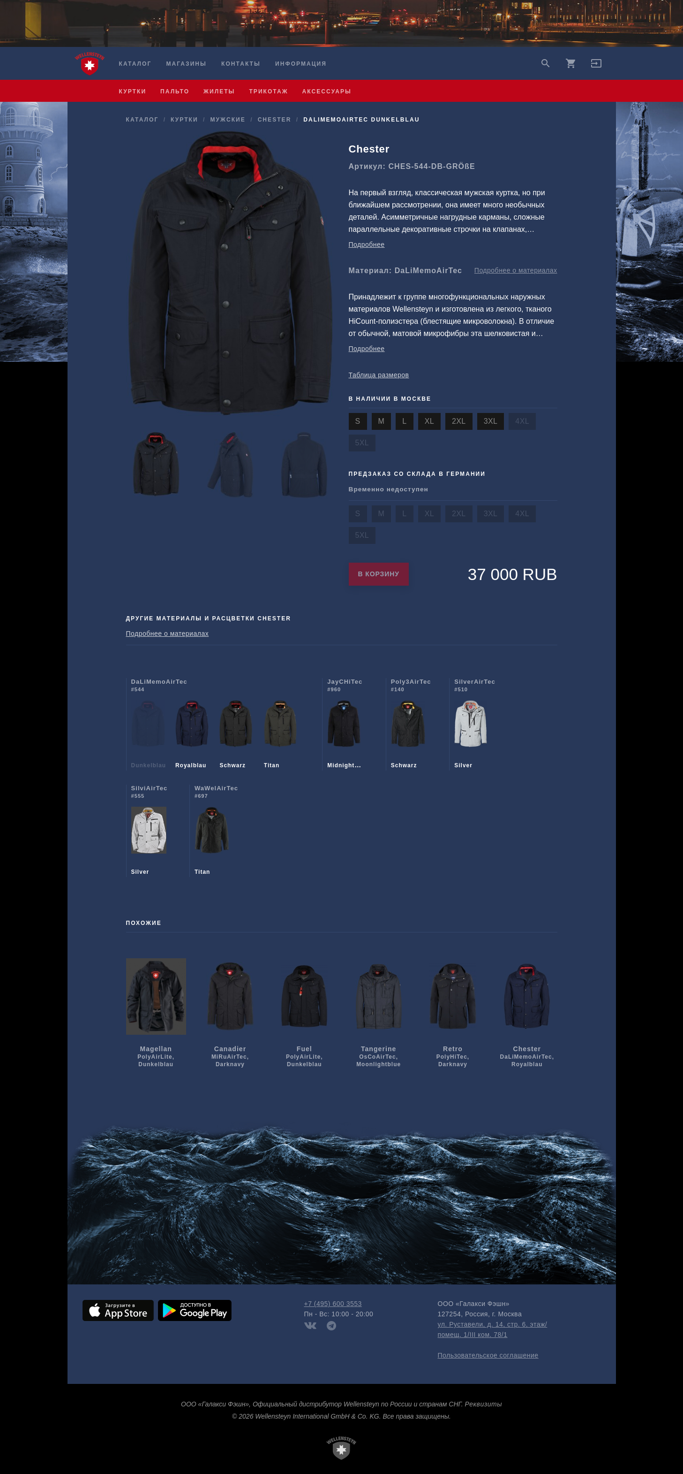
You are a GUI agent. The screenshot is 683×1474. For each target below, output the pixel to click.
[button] (596, 66)
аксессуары (327, 91)
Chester (275, 119)
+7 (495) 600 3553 (333, 1303)
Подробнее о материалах (515, 270)
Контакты (241, 64)
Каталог (135, 64)
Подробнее (367, 244)
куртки (133, 91)
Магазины (186, 64)
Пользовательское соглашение (488, 1355)
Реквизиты (483, 1404)
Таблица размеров (379, 375)
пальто (174, 91)
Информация (301, 64)
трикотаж (268, 91)
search (545, 63)
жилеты (219, 91)
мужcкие (227, 119)
